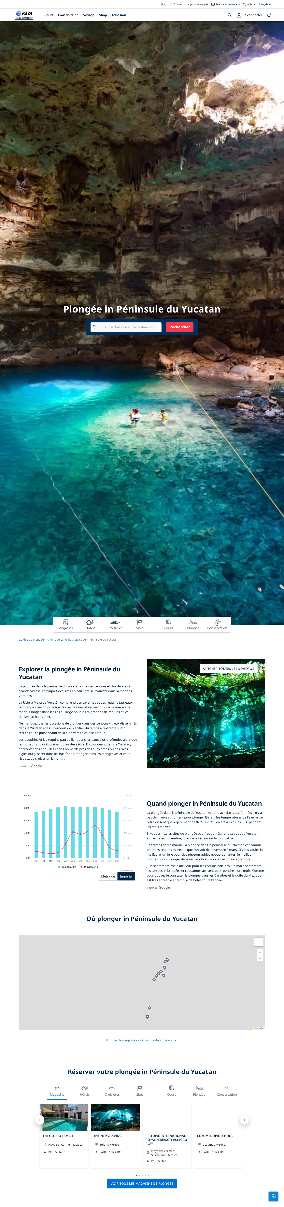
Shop (103, 15)
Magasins (57, 1090)
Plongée (199, 1090)
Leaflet (259, 1028)
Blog (163, 4)
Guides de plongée (31, 639)
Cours (48, 15)
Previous (39, 1120)
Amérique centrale (59, 639)
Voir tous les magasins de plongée (142, 1183)
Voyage (88, 15)
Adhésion (119, 15)
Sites (140, 1090)
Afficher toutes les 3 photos (228, 668)
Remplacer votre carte (225, 4)
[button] (150, 1008)
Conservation (68, 15)
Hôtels (85, 1090)
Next (244, 1120)
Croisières (112, 1090)
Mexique (80, 639)
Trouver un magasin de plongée (188, 4)
